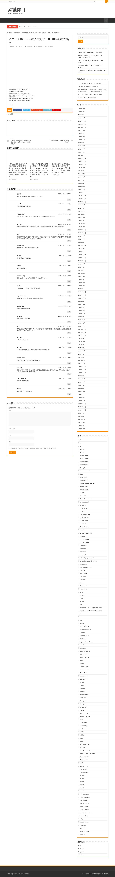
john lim (19, 316)
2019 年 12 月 (82, 254)
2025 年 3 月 (81, 149)
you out (19, 367)
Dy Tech (19, 286)
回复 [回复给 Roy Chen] (69, 209)
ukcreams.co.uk (84, 766)
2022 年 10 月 (82, 233)
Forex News (83, 586)
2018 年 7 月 (81, 307)
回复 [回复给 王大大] (69, 333)
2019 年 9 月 (81, 264)
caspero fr (83, 551)
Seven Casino (84, 713)
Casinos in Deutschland (86, 533)
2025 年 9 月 (81, 130)
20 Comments (40, 46)
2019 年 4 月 (81, 279)
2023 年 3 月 (81, 223)
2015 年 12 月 (82, 404)
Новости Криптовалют (86, 812)
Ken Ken (80, 89)
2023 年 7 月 (81, 211)
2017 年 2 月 (81, 360)
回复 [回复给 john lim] (69, 322)
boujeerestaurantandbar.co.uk (88, 483)
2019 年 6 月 (81, 273)
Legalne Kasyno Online (86, 642)
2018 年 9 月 (81, 301)
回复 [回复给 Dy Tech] (69, 291)
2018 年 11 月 (82, 295)
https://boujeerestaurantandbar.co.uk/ (91, 607)
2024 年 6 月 (81, 177)
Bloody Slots (83, 477)
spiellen (82, 735)
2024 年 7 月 (81, 174)
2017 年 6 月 (81, 348)
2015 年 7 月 (81, 419)
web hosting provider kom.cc (100, 873)
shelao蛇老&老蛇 (83, 94)
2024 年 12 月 (82, 158)
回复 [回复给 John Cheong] (69, 281)
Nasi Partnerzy (84, 654)
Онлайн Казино (84, 822)
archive (82, 449)
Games (82, 598)
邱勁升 (80, 97)
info (81, 614)
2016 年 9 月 (81, 376)
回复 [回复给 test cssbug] (69, 219)
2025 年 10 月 (82, 127)
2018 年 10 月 (82, 298)
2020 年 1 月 (81, 251)
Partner (82, 685)
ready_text (83, 698)
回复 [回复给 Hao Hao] (69, 230)
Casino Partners (84, 517)
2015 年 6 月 (81, 422)
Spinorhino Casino (85, 750)
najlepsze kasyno (85, 651)
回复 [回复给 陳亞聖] (69, 261)
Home (9, 32)
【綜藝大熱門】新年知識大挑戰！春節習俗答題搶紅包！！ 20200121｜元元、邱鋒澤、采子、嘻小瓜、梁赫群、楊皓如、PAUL (61, 168)
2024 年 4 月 (81, 183)
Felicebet (82, 570)
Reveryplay (83, 701)
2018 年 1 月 (81, 326)
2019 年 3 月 (81, 282)
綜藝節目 (17, 9)
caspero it (83, 555)
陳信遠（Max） (21, 357)
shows (12, 46)
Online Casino (84, 666)
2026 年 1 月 (81, 118)
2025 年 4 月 (81, 146)
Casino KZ (83, 511)
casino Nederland (85, 514)
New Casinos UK (84, 657)
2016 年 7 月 (81, 382)
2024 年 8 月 (81, 171)
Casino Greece (84, 508)
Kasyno (82, 623)
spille (81, 738)
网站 (10, 441)
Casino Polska (84, 520)
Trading (82, 763)
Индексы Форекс (84, 806)
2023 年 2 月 (81, 226)
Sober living (83, 722)
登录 (79, 845)
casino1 (82, 530)
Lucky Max (83, 645)
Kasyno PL (83, 632)
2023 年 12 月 (82, 195)
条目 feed (81, 849)
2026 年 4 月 (81, 108)
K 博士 (19, 265)
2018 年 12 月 (82, 292)
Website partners (85, 797)
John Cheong (21, 275)
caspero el (83, 548)
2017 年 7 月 (81, 345)
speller (82, 729)
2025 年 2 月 (81, 152)
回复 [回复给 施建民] (69, 394)
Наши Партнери (84, 809)
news (81, 660)
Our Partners (83, 679)
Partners (82, 688)
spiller (82, 741)
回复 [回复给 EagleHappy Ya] (69, 301)
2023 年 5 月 (81, 217)
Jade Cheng (20, 306)
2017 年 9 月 (81, 338)
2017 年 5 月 (81, 351)
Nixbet (82, 663)
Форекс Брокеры (84, 831)
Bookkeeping (84, 480)
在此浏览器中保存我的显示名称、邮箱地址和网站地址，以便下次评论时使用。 (34, 448)
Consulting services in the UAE (88, 561)
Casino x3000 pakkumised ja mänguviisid (30, 27)
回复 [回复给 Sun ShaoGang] (69, 384)
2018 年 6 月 (81, 310)
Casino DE (83, 496)
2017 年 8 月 (81, 341)
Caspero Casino (84, 539)
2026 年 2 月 (81, 115)
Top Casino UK (84, 757)
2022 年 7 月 (81, 239)
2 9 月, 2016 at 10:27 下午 (64, 194)
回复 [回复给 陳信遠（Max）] (69, 363)
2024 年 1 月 (81, 192)
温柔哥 (19, 194)
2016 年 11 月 (82, 369)
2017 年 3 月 (81, 357)
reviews (82, 710)
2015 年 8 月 (81, 416)
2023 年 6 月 (81, 214)
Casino (82, 492)
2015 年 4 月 (81, 428)
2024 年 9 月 (81, 167)
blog (81, 474)
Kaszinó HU (83, 638)
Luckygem (83, 648)
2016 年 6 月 (81, 385)
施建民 (19, 388)
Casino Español (84, 502)
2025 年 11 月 (82, 124)
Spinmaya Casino (85, 744)
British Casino (84, 486)
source (11, 105)
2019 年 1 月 (81, 289)
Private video (98, 83)
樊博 (18, 234)
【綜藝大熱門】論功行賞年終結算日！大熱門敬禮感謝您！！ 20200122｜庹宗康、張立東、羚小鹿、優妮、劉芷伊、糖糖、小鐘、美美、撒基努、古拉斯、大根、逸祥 (18, 170)
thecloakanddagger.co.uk (87, 753)
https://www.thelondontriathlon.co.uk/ (91, 611)
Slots (81, 719)
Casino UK (83, 524)
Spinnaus (82, 747)
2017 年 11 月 (82, 332)
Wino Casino (83, 800)
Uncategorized (84, 769)
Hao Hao (19, 224)
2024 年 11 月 (82, 161)
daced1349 (20, 245)
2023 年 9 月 (81, 205)
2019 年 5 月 (81, 276)
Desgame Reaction (83, 83)
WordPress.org (82, 855)
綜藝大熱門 (25, 32)
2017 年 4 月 (81, 354)
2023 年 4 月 (81, 220)
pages (82, 682)
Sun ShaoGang (21, 378)
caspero (82, 536)
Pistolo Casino (84, 694)
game (81, 592)
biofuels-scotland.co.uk (86, 471)
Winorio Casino (84, 803)
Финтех (82, 828)
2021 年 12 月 (82, 245)
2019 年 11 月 (82, 258)
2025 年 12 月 (82, 121)
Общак (82, 819)
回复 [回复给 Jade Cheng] (69, 311)
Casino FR (83, 505)
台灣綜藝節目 (17, 32)
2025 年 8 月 (81, 133)
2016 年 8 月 (81, 379)
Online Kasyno (84, 676)
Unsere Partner (84, 772)
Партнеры (83, 825)
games (82, 595)
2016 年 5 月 (81, 388)
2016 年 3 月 (81, 394)
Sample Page (11, 2)
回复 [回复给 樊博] (69, 241)
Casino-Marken (84, 527)
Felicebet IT (83, 579)
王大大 (19, 326)
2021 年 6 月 (81, 248)
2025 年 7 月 (81, 136)
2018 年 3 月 (81, 320)
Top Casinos (83, 760)
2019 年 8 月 (81, 267)
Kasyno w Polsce (84, 635)
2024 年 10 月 (82, 164)
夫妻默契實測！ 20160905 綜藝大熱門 (58, 140)
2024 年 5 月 (81, 180)
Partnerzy (82, 691)
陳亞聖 (19, 255)
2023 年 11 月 (82, 199)
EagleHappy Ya (21, 296)
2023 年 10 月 (82, 202)
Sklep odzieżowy (85, 716)
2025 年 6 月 (81, 140)
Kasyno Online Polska (86, 629)
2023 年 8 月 (81, 208)
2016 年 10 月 (82, 373)
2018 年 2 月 (81, 323)
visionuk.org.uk (84, 794)
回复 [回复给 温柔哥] (69, 199)
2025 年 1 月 (81, 155)
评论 (10, 410)
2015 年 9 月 (81, 413)
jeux (81, 620)
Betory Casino (84, 468)
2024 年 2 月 (81, 189)
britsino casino (84, 489)
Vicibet (82, 775)
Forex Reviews (84, 589)
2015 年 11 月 (82, 407)
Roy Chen (20, 204)
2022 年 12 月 (82, 230)
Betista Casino (84, 455)
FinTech (82, 583)
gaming (82, 601)
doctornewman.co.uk (86, 567)
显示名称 (12, 428)
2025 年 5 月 (81, 143)
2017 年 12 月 (82, 329)
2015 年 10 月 (82, 410)
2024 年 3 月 (81, 186)
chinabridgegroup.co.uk (87, 558)
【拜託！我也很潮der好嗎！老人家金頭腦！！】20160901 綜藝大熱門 (21, 141)
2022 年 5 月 (81, 242)
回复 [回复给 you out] (69, 374)
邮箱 (10, 435)
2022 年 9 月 (81, 236)
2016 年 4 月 (81, 391)
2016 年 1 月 (81, 400)
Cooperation (83, 564)
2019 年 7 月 (81, 270)
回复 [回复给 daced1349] (69, 251)
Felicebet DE (83, 573)
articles (82, 452)
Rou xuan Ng (82, 86)
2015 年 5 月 (81, 425)
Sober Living (83, 725)
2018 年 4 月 (81, 317)
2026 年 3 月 (81, 112)
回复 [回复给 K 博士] (69, 271)
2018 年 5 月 (81, 313)
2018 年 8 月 (81, 304)
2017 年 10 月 (82, 335)
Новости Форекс (84, 816)
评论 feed (81, 852)
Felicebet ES (83, 576)
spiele (81, 732)
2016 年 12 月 (82, 366)
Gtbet (81, 604)
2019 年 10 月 (82, 261)
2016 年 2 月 (81, 397)
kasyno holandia (84, 626)
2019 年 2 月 (81, 286)
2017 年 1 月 (81, 363)
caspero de (83, 545)
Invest (82, 617)
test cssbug (21, 214)
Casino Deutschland (85, 499)
